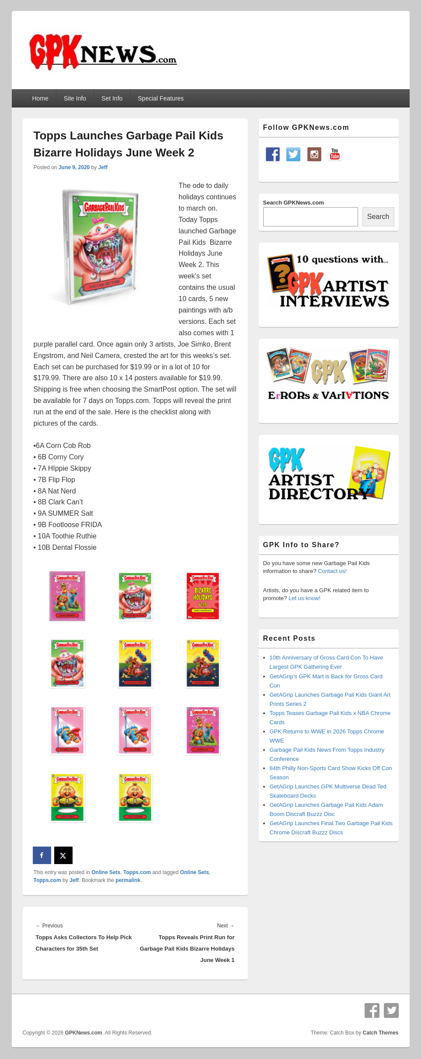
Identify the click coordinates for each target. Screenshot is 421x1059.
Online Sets (105, 872)
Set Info (111, 98)
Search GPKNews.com (293, 202)
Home (40, 98)
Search (378, 216)
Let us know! (304, 598)
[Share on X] (64, 855)
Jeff (103, 167)
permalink (127, 880)
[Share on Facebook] (42, 855)
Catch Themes (380, 1033)
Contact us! (332, 571)
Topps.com (137, 872)
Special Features (161, 98)
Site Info (75, 98)
